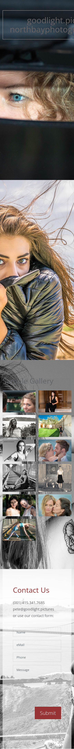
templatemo (33, 741)
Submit (48, 713)
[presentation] (39, 700)
